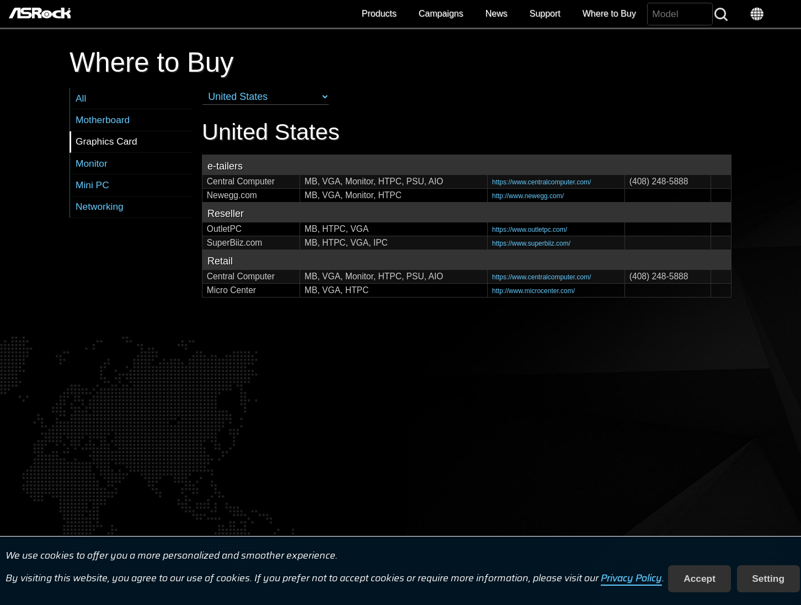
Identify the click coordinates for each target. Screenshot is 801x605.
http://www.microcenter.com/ (533, 291)
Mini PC (92, 184)
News (496, 13)
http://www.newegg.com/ (528, 196)
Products (379, 13)
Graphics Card (106, 141)
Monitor (92, 163)
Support (545, 13)
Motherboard (103, 119)
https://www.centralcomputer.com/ (541, 182)
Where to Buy (609, 13)
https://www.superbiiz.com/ (531, 243)
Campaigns (441, 13)
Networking (100, 206)
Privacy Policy (631, 578)
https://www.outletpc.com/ (529, 229)
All (81, 98)
